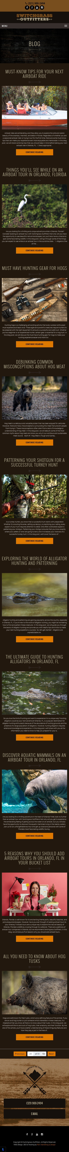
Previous (20, 1053)
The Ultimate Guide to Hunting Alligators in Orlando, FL (34, 659)
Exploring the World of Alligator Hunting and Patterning (34, 561)
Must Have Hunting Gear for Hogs (34, 268)
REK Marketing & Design (46, 1144)
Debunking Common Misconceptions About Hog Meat (34, 364)
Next (51, 1053)
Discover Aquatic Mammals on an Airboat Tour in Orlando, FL (34, 757)
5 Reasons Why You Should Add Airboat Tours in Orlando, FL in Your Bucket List (34, 858)
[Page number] (30, 1053)
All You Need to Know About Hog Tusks (34, 958)
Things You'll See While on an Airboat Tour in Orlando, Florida (35, 172)
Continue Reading (34, 152)
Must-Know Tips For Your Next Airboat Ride (34, 74)
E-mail (34, 1114)
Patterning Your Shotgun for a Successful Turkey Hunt (34, 462)
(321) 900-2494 (35, 3)
